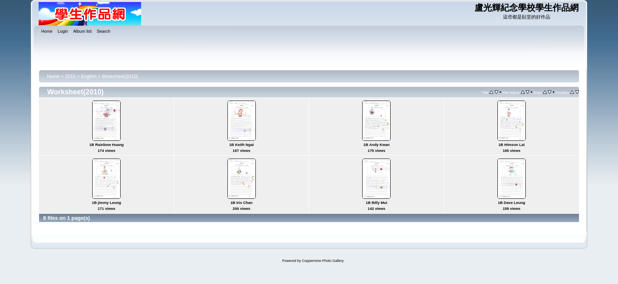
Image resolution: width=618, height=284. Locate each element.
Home (53, 76)
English (88, 76)
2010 (70, 76)
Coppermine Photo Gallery (323, 261)
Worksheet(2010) (120, 76)
